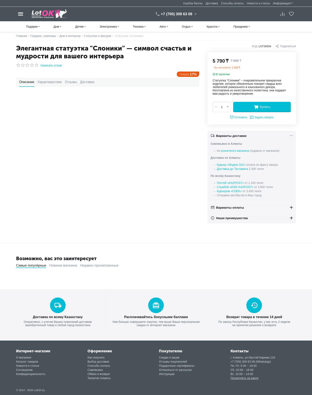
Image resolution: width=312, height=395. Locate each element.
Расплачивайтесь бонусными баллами (156, 317)
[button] (285, 46)
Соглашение (24, 369)
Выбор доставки (98, 361)
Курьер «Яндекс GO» (231, 164)
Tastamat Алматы (99, 378)
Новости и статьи (258, 3)
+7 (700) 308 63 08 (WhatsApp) (251, 361)
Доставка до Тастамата (232, 168)
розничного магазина (235, 150)
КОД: (255, 46)
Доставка (212, 3)
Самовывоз (95, 369)
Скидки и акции (169, 357)
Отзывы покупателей (173, 361)
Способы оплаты (232, 3)
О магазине (23, 357)
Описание (26, 82)
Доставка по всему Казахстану (58, 317)
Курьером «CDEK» (229, 191)
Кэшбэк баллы (193, 3)
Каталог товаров (27, 361)
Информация (282, 3)
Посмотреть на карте (244, 378)
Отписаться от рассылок (175, 369)
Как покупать (96, 357)
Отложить (239, 117)
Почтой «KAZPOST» (230, 183)
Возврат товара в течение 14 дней (254, 317)
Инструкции (167, 374)
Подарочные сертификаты (176, 365)
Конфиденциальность (30, 374)
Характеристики (49, 82)
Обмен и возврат (98, 374)
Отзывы (71, 82)
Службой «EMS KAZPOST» (235, 187)
